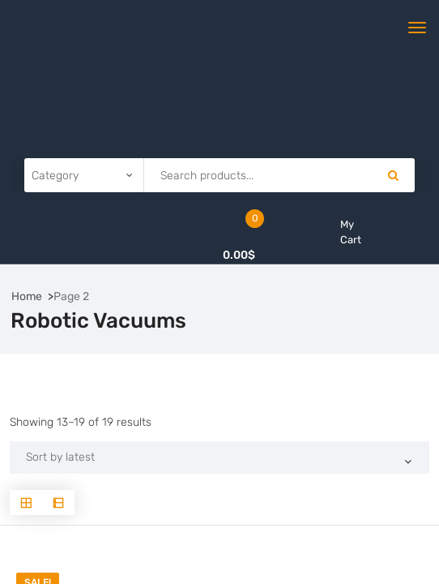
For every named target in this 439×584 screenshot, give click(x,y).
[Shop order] (219, 457)
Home (26, 296)
